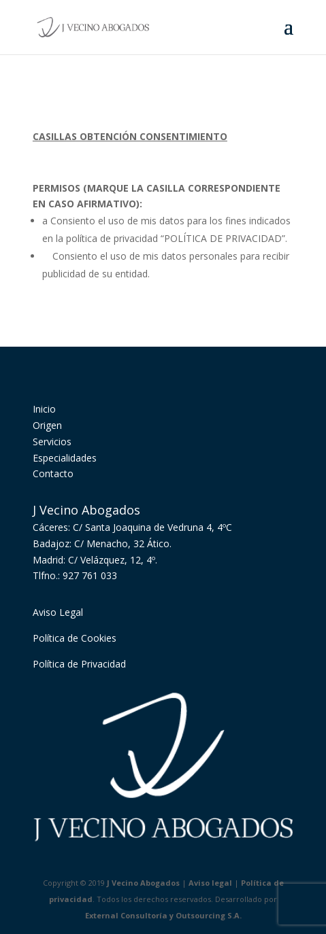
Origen (47, 425)
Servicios (52, 441)
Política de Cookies (74, 638)
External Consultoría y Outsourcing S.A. (163, 915)
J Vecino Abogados (143, 883)
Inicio (44, 408)
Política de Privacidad (79, 663)
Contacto (53, 473)
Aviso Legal (58, 612)
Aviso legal (210, 883)
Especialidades (65, 457)
